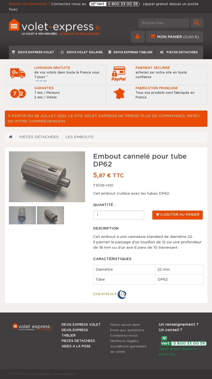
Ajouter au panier (177, 215)
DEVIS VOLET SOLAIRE (82, 52)
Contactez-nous (124, 335)
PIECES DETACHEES (78, 341)
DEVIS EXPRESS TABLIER (130, 52)
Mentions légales (124, 341)
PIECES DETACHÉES (179, 52)
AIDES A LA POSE (76, 346)
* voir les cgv (40, 81)
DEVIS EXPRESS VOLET (33, 52)
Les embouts (79, 137)
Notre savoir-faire (125, 324)
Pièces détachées (39, 137)
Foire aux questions (127, 330)
